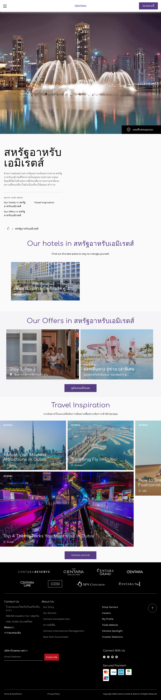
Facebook (104, 657)
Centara (134, 572)
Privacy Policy (53, 694)
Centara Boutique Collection (73, 572)
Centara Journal (80, 555)
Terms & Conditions (13, 694)
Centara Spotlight (112, 630)
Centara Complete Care (56, 618)
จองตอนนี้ (148, 5)
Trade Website (110, 624)
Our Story (48, 606)
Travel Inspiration (44, 202)
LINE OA (112, 657)
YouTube (116, 657)
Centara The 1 (129, 584)
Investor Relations (112, 636)
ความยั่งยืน (49, 624)
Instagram (108, 657)
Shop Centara (110, 606)
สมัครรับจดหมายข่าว (16, 650)
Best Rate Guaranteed (55, 636)
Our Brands (49, 612)
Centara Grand (105, 572)
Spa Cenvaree (90, 584)
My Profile (107, 618)
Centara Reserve (34, 572)
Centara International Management (63, 630)
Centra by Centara (27, 584)
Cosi (55, 584)
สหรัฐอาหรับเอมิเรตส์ (26, 228)
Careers (106, 612)
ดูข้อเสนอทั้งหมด (80, 387)
